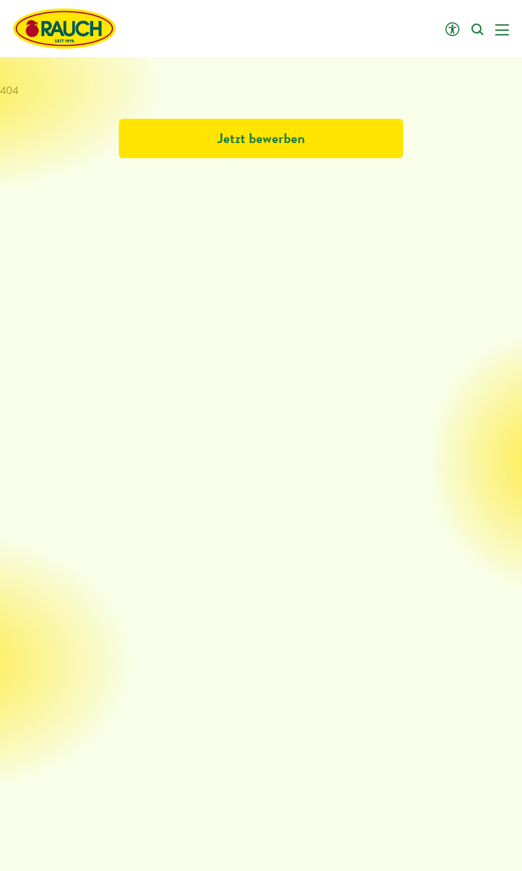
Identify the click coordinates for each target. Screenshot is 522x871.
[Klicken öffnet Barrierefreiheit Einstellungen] (452, 30)
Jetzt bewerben (261, 138)
